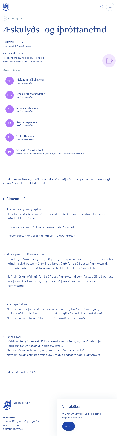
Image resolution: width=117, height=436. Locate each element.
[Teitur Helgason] (58, 138)
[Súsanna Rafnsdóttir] (58, 109)
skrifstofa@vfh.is (13, 428)
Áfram (68, 426)
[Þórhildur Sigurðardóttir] (58, 152)
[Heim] (5, 18)
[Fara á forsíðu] (6, 7)
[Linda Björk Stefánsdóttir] (58, 95)
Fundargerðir (15, 18)
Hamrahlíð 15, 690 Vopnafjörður (21, 421)
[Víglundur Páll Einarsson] (58, 81)
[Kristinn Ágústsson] (58, 123)
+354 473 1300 (11, 424)
